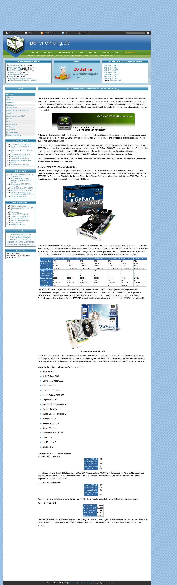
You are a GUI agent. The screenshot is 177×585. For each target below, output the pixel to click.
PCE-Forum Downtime (18, 206)
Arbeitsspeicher (11, 108)
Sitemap (66, 33)
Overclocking (29, 242)
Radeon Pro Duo (14, 73)
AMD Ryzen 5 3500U (111, 69)
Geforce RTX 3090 (14, 65)
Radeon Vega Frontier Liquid (18, 74)
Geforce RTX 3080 (14, 69)
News (28, 244)
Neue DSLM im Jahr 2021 (19, 218)
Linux (81, 52)
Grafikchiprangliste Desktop (20, 80)
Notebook (34, 80)
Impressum (84, 33)
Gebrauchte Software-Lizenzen (21, 160)
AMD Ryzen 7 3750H (111, 74)
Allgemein (9, 97)
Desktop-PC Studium (18, 225)
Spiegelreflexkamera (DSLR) (15, 116)
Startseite (34, 52)
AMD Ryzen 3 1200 (110, 76)
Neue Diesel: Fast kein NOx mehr (22, 190)
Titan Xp (11, 76)
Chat (33, 244)
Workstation (15, 212)
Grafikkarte (58, 56)
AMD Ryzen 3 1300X (111, 78)
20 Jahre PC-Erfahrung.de (19, 214)
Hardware (48, 52)
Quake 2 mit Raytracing (19, 196)
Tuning (20, 242)
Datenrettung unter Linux (19, 156)
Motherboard (10, 105)
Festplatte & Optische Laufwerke (17, 110)
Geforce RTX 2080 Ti (15, 71)
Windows (92, 52)
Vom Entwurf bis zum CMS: (20, 158)
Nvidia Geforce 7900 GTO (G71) (109, 56)
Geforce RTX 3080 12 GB (17, 67)
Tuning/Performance (65, 52)
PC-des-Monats (11, 124)
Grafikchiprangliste (18, 234)
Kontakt (29, 33)
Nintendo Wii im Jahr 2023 (19, 165)
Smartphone (10, 113)
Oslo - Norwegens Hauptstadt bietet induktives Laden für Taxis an (22, 193)
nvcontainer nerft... (17, 222)
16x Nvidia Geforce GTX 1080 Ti (22, 188)
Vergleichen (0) (129, 52)
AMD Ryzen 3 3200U (111, 65)
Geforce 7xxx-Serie (90, 56)
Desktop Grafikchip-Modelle (73, 56)
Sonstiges (105, 52)
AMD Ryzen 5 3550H (111, 71)
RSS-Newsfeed (48, 33)
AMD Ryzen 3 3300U (111, 67)
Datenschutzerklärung (84, 583)
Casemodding (11, 130)
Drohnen (9, 119)
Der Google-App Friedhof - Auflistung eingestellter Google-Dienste (21, 180)
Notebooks (9, 121)
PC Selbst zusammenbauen (20, 216)
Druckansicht (11, 33)
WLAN (20, 239)
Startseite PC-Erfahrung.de (36, 56)
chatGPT (14, 163)
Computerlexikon (12, 132)
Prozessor (9, 100)
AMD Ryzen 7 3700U (111, 73)
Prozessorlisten (115, 80)
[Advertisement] (76, 15)
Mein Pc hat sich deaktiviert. (20, 220)
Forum (118, 52)
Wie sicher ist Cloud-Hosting (20, 154)
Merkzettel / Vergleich (13, 135)
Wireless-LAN (10, 127)
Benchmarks (20, 244)
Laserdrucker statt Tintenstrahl (21, 144)
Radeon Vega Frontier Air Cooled (19, 78)
